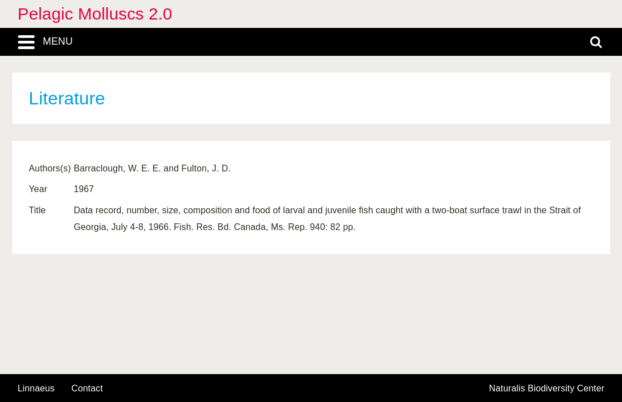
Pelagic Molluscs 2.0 (95, 13)
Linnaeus (36, 388)
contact (87, 388)
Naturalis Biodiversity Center (547, 388)
